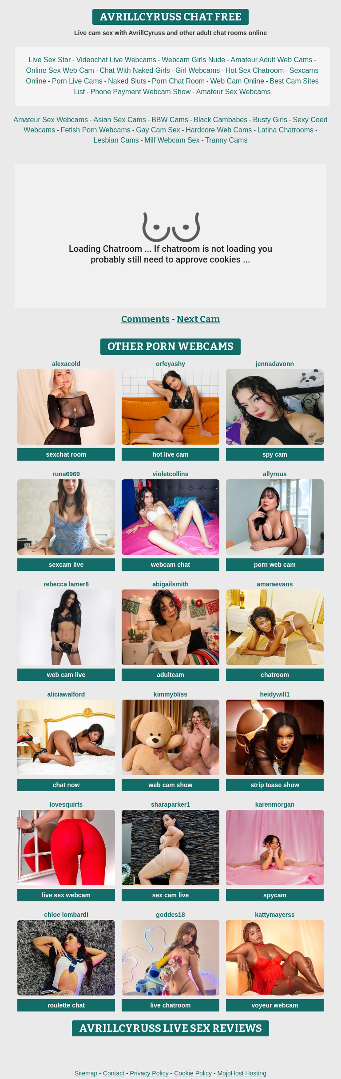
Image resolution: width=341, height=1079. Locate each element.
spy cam (274, 454)
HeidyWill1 (275, 694)
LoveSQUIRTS (66, 804)
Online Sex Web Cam (60, 70)
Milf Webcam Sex (171, 140)
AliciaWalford (66, 694)
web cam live (66, 674)
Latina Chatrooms (285, 130)
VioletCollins (171, 474)
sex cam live (170, 895)
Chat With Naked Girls (134, 70)
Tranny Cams (226, 140)
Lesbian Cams (116, 140)
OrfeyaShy (170, 363)
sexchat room (66, 454)
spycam (274, 895)
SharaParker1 (170, 804)
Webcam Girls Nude (193, 60)
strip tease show (274, 784)
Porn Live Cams (77, 81)
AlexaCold (66, 363)
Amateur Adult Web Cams (271, 60)
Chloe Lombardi (66, 914)
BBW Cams (169, 119)
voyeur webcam (274, 1005)
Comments (145, 319)
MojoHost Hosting (241, 1073)
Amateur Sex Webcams (233, 92)
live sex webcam (66, 895)
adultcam (170, 674)
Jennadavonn (275, 363)
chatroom (275, 674)
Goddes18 (170, 914)
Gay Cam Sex (158, 130)
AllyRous (275, 474)
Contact (113, 1073)
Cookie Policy (193, 1073)
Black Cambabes (220, 119)
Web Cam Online (237, 81)
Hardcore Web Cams (219, 130)
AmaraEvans (275, 584)
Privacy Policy (149, 1073)
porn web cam (275, 564)
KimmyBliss (170, 694)
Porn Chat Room (178, 81)
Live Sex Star (49, 60)
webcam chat (170, 564)
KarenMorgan (275, 804)
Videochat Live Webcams (116, 60)
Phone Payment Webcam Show (141, 92)
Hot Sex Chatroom (255, 70)
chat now (66, 784)
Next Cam (198, 319)
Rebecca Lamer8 (66, 584)
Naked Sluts (127, 81)
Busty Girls (270, 119)
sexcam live (66, 564)
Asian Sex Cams (119, 119)
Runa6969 (65, 474)
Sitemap (86, 1073)
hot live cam (171, 454)
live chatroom (170, 1005)
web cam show (171, 784)
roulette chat (66, 1005)
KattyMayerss (275, 914)
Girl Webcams (197, 70)
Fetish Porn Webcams (96, 130)
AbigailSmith (170, 584)
